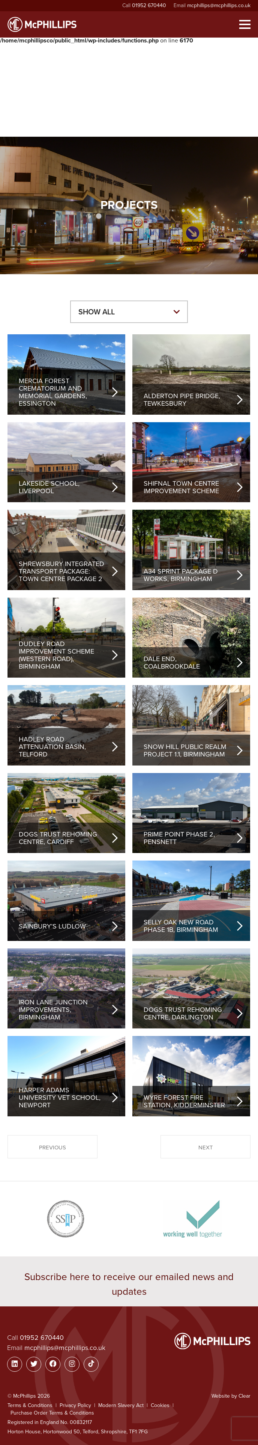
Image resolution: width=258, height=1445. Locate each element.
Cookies (160, 1405)
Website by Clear (231, 1396)
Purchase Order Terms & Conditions (52, 1413)
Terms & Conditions (30, 1405)
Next (205, 1147)
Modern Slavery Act (121, 1405)
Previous (52, 1147)
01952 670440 (149, 5)
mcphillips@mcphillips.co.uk (218, 5)
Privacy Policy (75, 1405)
